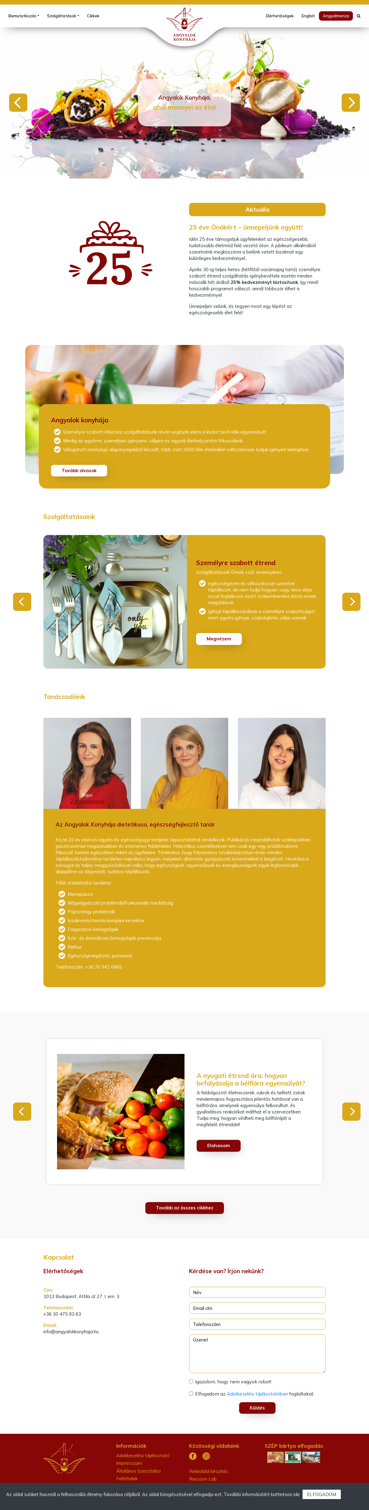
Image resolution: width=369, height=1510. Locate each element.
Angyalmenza (336, 15)
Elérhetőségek (280, 15)
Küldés (257, 1408)
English (308, 15)
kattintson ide (285, 1494)
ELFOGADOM (321, 1494)
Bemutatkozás (22, 15)
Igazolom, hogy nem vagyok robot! (233, 1382)
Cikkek (93, 15)
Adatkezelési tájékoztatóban (257, 1394)
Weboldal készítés (208, 1471)
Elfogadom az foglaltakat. (254, 1394)
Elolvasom (218, 1145)
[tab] (89, 762)
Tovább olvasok (79, 470)
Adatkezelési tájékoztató (143, 1455)
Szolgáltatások (61, 15)
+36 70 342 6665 (103, 967)
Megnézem (219, 639)
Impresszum (129, 1463)
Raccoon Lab (203, 1479)
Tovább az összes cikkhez (184, 1208)
